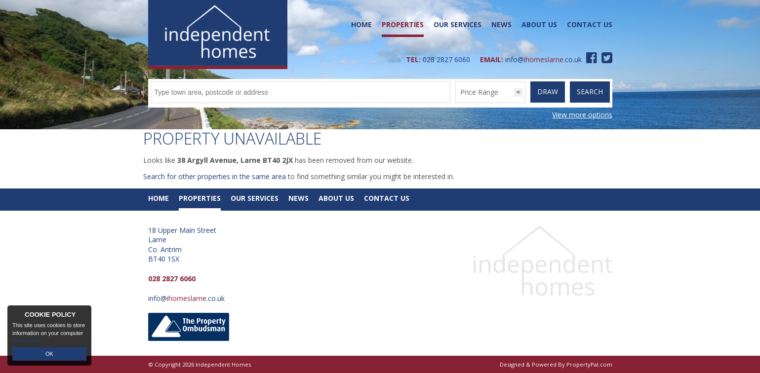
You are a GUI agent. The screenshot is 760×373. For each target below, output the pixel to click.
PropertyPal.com (589, 364)
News (501, 24)
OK (49, 354)
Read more (25, 340)
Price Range (479, 92)
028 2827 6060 (446, 59)
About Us (539, 24)
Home (361, 24)
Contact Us (589, 24)
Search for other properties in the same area (214, 176)
